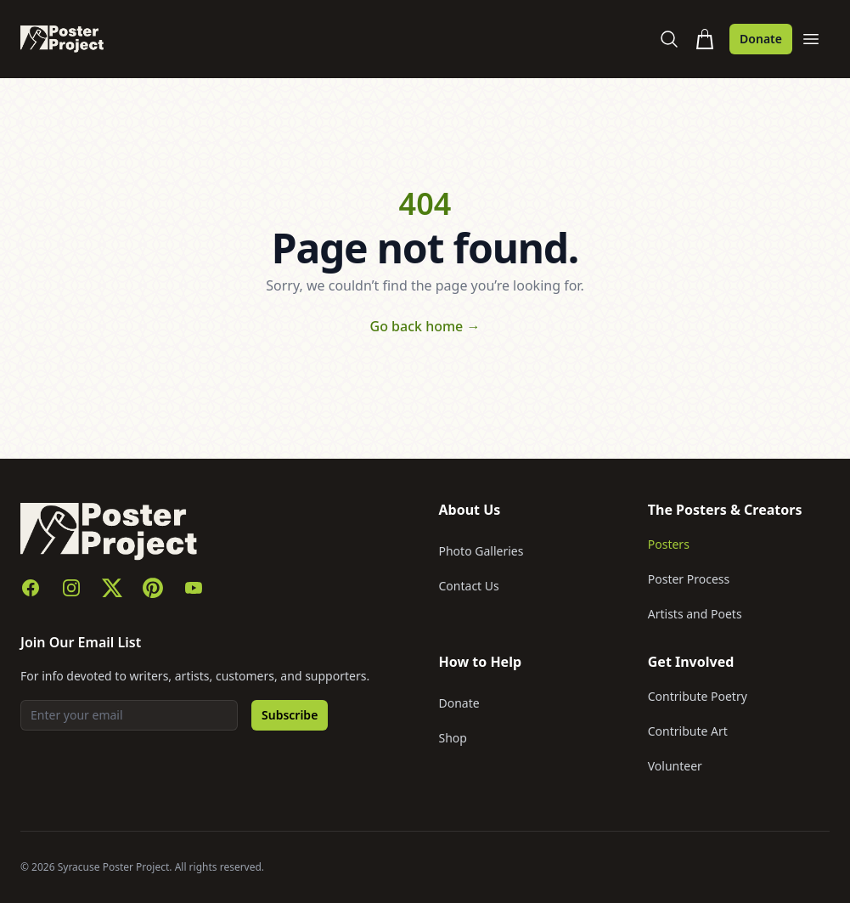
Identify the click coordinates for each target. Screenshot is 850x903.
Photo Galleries (481, 551)
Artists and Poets (695, 614)
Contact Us (469, 586)
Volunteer (675, 766)
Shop (453, 738)
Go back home (425, 326)
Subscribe (290, 715)
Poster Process (689, 579)
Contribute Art (688, 731)
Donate (761, 39)
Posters (669, 544)
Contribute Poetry (697, 696)
